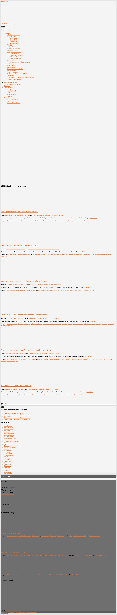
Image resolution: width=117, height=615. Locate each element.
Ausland (29, 394)
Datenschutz (11, 612)
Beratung (34, 324)
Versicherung (81, 394)
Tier (59, 555)
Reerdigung (13, 41)
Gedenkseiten (8, 81)
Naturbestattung (8, 455)
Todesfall (20, 254)
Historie (9, 93)
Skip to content (5, 1)
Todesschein (95, 254)
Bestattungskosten (13, 43)
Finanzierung (70, 290)
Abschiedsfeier (8, 426)
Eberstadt (6, 444)
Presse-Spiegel (11, 94)
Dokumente (47, 394)
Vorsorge (71, 220)
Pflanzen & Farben (16, 57)
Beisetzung (47, 555)
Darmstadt (7, 439)
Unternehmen (8, 87)
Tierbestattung (8, 458)
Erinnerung (7, 446)
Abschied (35, 254)
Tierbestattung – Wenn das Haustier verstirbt (17, 414)
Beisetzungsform (8, 429)
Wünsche (10, 325)
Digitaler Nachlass (12, 72)
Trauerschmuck (8, 469)
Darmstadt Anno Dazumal (11, 441)
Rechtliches (10, 76)
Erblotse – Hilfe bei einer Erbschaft (18, 74)
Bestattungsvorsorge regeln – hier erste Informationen (24, 281)
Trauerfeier (7, 463)
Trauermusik (11, 67)
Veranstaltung (8, 473)
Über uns (6, 470)
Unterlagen (74, 394)
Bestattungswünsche (108, 324)
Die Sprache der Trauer (14, 52)
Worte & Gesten (15, 55)
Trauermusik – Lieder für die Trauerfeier (15, 413)
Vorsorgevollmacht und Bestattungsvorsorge (19, 211)
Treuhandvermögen (12, 361)
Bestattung (54, 555)
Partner (9, 96)
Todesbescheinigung (80, 254)
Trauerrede (7, 467)
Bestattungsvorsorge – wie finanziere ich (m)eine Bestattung (26, 350)
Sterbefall (71, 254)
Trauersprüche (14, 53)
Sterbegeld (4, 325)
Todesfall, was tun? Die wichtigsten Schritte (19, 245)
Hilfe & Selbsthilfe (12, 65)
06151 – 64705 (6, 476)
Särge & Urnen (11, 47)
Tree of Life (13, 40)
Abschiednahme (42, 254)
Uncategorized (8, 472)
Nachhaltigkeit (11, 91)
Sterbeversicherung (108, 359)
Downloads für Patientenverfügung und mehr (21, 77)
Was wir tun (11, 36)
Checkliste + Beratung (14, 84)
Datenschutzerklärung (14, 103)
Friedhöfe (10, 45)
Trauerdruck (11, 60)
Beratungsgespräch (43, 324)
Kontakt (6, 98)
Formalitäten (63, 254)
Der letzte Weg (12, 50)
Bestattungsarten (12, 38)
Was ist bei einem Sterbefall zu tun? (16, 385)
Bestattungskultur (12, 254)
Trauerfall (7, 33)
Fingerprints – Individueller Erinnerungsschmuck (17, 419)
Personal (6, 456)
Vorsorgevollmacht (79, 220)
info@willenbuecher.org (7, 494)
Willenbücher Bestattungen (8, 23)
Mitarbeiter (7, 452)
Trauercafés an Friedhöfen (15, 69)
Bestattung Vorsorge (55, 324)
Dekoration (7, 443)
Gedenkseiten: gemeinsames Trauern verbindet (17, 418)
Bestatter (46, 359)
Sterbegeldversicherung (81, 290)
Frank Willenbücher (38, 215)
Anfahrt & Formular (13, 99)
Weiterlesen (93, 218)
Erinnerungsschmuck (13, 48)
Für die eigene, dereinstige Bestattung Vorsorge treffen (24, 314)
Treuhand (91, 290)
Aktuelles (7, 86)
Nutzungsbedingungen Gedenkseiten (26, 612)
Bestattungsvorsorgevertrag (60, 220)
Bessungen (7, 430)
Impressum (10, 101)
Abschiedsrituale (15, 58)
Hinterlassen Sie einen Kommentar (54, 215)
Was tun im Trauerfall (13, 35)
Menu (2, 26)
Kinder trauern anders (14, 79)
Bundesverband (82, 359)
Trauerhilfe (7, 64)
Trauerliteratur (11, 70)
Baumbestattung (8, 427)
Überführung (103, 254)
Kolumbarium (8, 416)
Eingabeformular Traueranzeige (20, 62)
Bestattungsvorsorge (10, 82)
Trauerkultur (33, 220)
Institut (9, 89)
